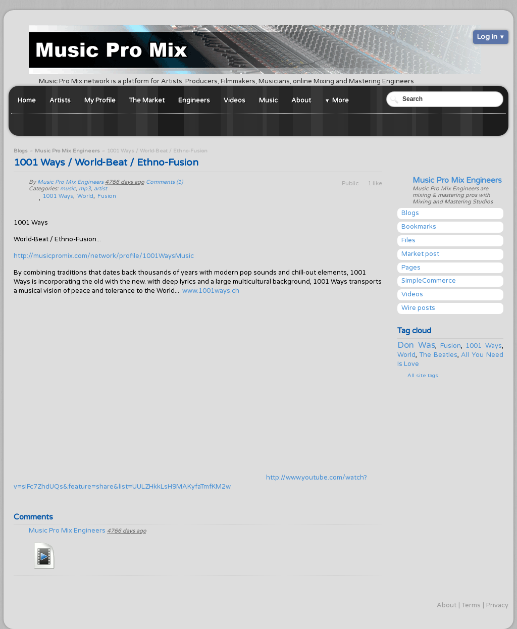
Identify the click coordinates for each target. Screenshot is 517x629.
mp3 (85, 188)
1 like (375, 183)
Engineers (194, 100)
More (340, 100)
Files (408, 240)
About (301, 100)
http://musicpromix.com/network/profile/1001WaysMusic (104, 256)
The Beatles (438, 355)
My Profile (100, 100)
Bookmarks (418, 227)
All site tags (422, 376)
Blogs (410, 213)
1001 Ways (484, 346)
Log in (487, 36)
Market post (420, 254)
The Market (147, 100)
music (68, 188)
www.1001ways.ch (210, 291)
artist (100, 188)
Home (27, 100)
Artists (60, 100)
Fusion (450, 346)
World (406, 355)
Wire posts (418, 308)
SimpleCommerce (428, 281)
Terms (471, 605)
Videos (234, 100)
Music (268, 100)
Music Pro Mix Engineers (457, 180)
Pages (411, 268)
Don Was (416, 345)
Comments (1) (164, 182)
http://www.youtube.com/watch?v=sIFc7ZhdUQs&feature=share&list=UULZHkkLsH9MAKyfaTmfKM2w (190, 482)
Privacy (497, 605)
